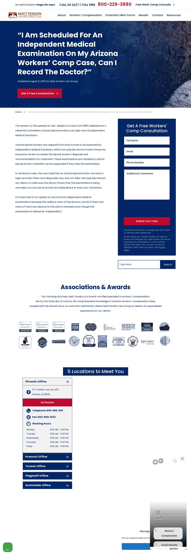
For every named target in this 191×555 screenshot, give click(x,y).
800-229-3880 (115, 4)
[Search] (168, 264)
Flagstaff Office (47, 475)
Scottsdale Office (47, 485)
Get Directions (47, 402)
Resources (174, 15)
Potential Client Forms (120, 15)
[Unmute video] (138, 460)
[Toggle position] (175, 460)
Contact (157, 15)
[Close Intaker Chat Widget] (181, 460)
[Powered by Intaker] (165, 549)
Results (143, 15)
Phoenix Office (47, 381)
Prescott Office (47, 456)
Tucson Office (47, 466)
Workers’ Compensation (85, 15)
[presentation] (145, 207)
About (62, 15)
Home (18, 112)
